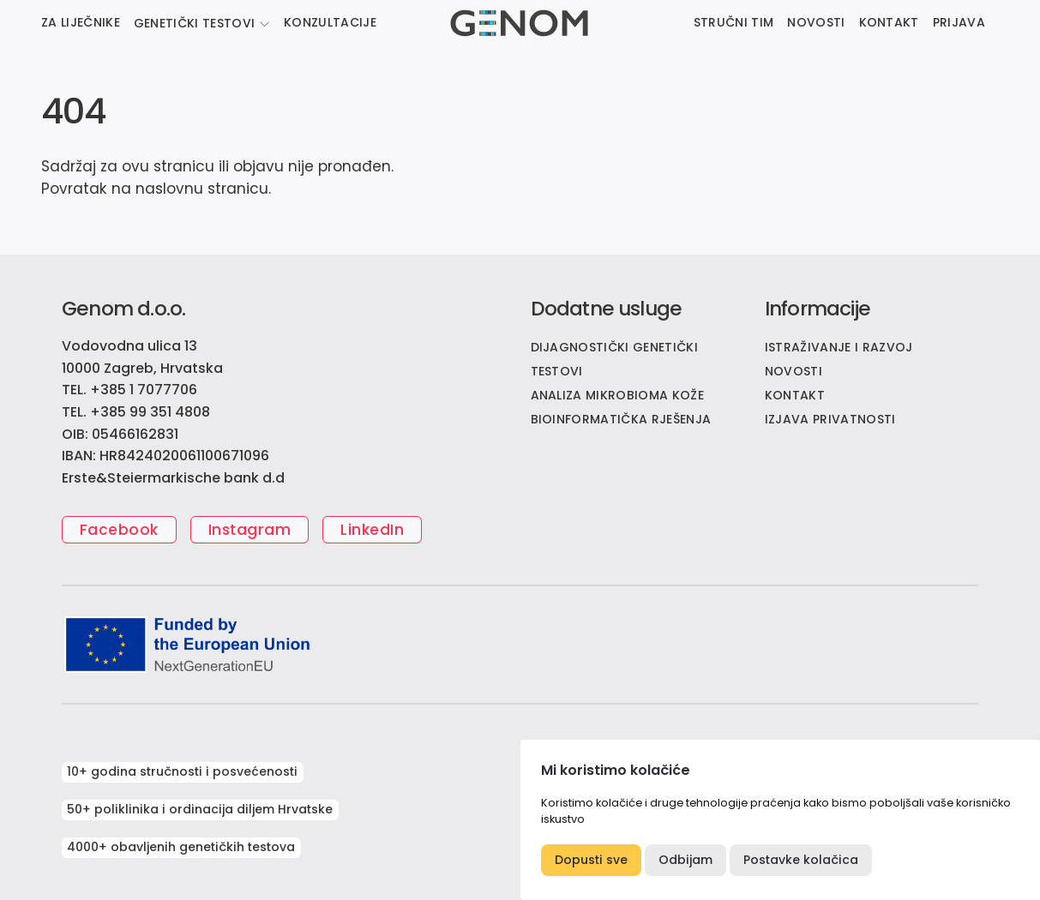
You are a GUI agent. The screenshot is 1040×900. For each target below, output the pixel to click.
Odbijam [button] (685, 859)
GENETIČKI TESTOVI (194, 23)
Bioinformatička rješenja (621, 419)
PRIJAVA (959, 22)
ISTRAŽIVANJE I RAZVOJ (839, 347)
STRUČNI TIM (734, 22)
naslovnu (169, 188)
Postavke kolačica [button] (800, 859)
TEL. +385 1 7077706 (129, 389)
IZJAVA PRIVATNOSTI (830, 419)
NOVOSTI (816, 22)
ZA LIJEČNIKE (80, 22)
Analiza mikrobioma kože (617, 395)
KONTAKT (889, 22)
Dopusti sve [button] (591, 859)
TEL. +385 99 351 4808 (136, 412)
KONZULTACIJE (330, 22)
